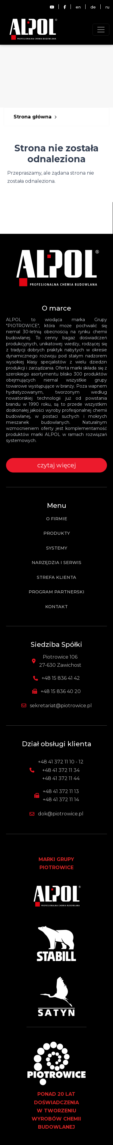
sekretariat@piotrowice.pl (61, 705)
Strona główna (33, 117)
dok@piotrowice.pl (60, 814)
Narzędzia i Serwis (56, 562)
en (78, 7)
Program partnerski (56, 592)
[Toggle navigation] (101, 30)
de (93, 7)
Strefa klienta (56, 577)
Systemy (56, 548)
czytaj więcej (56, 465)
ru (107, 7)
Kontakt (56, 606)
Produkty (56, 533)
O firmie (56, 518)
